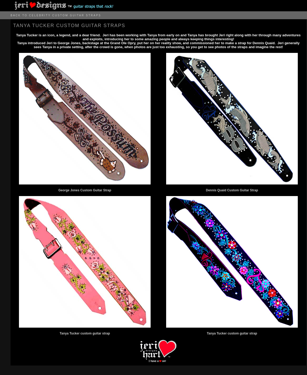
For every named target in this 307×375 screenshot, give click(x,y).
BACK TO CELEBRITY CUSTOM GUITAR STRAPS (56, 15)
